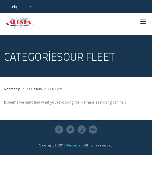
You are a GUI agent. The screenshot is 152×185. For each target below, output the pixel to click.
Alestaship (74, 145)
